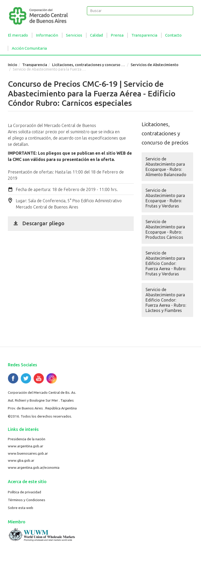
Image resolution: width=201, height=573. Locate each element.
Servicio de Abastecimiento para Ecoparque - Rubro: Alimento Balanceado (166, 167)
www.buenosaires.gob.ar (28, 453)
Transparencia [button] (144, 35)
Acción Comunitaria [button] (29, 48)
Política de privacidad (24, 492)
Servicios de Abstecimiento (154, 65)
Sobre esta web (20, 508)
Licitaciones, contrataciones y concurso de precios (95, 65)
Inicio (12, 65)
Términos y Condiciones (26, 500)
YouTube (39, 378)
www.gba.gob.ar (21, 460)
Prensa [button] (117, 35)
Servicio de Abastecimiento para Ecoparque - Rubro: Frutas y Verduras (165, 198)
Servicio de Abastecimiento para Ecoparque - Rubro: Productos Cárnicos (165, 229)
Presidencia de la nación (26, 439)
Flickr (51, 378)
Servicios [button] (74, 35)
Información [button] (47, 35)
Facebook (13, 378)
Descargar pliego (43, 223)
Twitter (26, 378)
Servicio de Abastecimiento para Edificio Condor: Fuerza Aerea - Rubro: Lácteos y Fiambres (166, 300)
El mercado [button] (18, 35)
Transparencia (34, 65)
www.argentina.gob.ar (25, 446)
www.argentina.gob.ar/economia (33, 467)
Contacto (173, 35)
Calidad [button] (96, 35)
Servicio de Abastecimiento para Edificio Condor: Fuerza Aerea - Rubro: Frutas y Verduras (166, 263)
